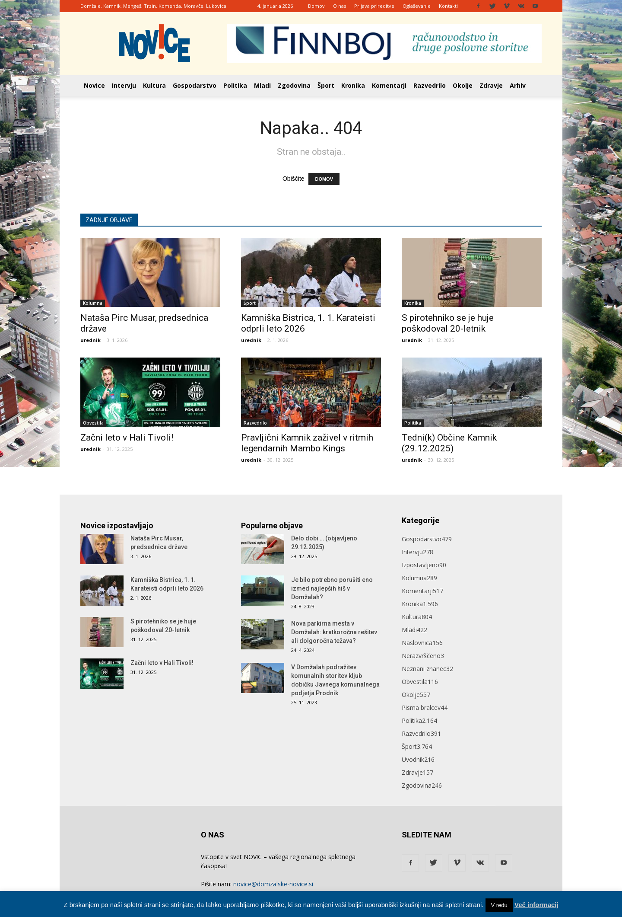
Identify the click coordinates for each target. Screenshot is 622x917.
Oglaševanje (417, 6)
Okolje (463, 85)
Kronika (353, 85)
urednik (90, 340)
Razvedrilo (429, 85)
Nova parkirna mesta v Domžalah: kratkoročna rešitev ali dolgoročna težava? (334, 632)
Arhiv (518, 85)
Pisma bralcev (424, 707)
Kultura (154, 85)
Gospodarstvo (194, 85)
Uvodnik (418, 759)
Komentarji (389, 85)
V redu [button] (499, 905)
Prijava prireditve (374, 6)
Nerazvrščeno (423, 656)
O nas (339, 6)
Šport (325, 85)
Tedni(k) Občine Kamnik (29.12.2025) (449, 443)
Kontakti (448, 6)
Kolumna (92, 303)
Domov (316, 6)
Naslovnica (422, 643)
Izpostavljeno (424, 565)
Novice (94, 85)
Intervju (124, 85)
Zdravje (491, 85)
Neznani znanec (427, 669)
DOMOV (324, 179)
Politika (235, 85)
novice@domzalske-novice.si (273, 884)
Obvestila (93, 423)
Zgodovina (294, 85)
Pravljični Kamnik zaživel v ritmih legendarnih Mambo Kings (307, 443)
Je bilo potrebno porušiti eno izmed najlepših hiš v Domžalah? (332, 588)
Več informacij (536, 904)
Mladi (262, 85)
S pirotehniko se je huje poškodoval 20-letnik (448, 323)
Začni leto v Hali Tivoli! (126, 437)
